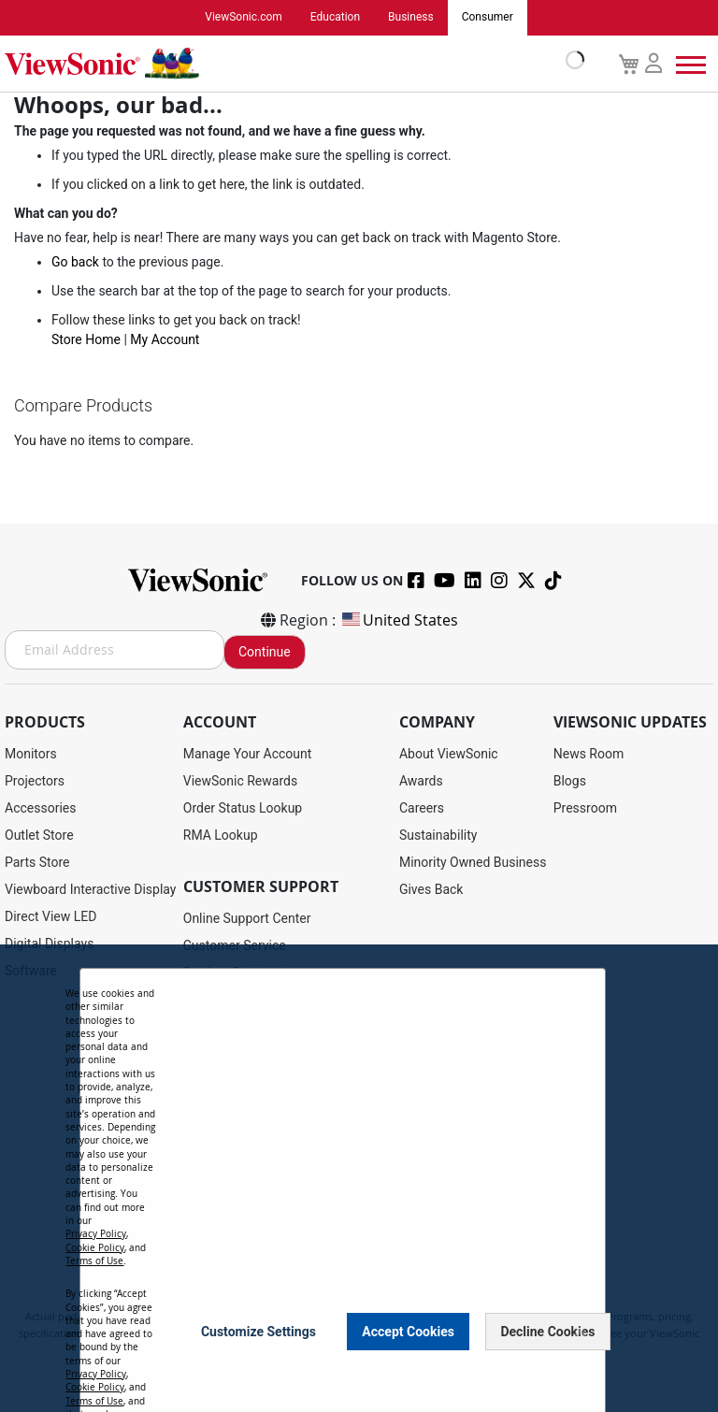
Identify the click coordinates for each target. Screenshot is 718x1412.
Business (411, 17)
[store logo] (290, 63)
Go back (75, 261)
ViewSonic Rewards (240, 780)
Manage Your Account (247, 753)
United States (398, 620)
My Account (164, 339)
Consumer (487, 17)
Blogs (569, 780)
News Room (589, 753)
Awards (421, 780)
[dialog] (359, 1178)
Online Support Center (247, 918)
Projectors (35, 780)
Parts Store (37, 862)
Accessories (40, 807)
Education (335, 17)
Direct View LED (50, 916)
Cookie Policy (94, 1248)
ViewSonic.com (243, 17)
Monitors (31, 753)
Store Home (86, 339)
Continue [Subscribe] (264, 651)
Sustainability (438, 835)
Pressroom (585, 807)
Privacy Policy (95, 1234)
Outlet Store (39, 835)
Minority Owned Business (473, 862)
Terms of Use (94, 1261)
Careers (421, 807)
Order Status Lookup (242, 807)
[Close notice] (581, 1331)
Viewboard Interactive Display (90, 889)
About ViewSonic (448, 753)
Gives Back (431, 889)
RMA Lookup (220, 835)
